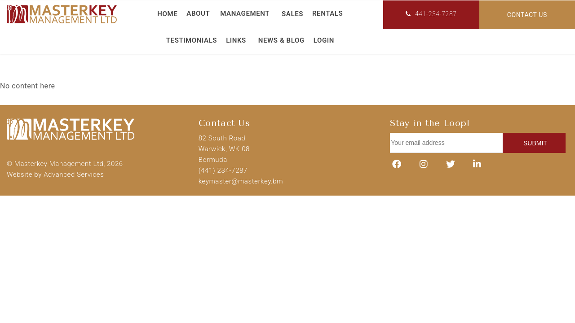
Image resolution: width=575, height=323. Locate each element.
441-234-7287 (431, 13)
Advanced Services (74, 174)
